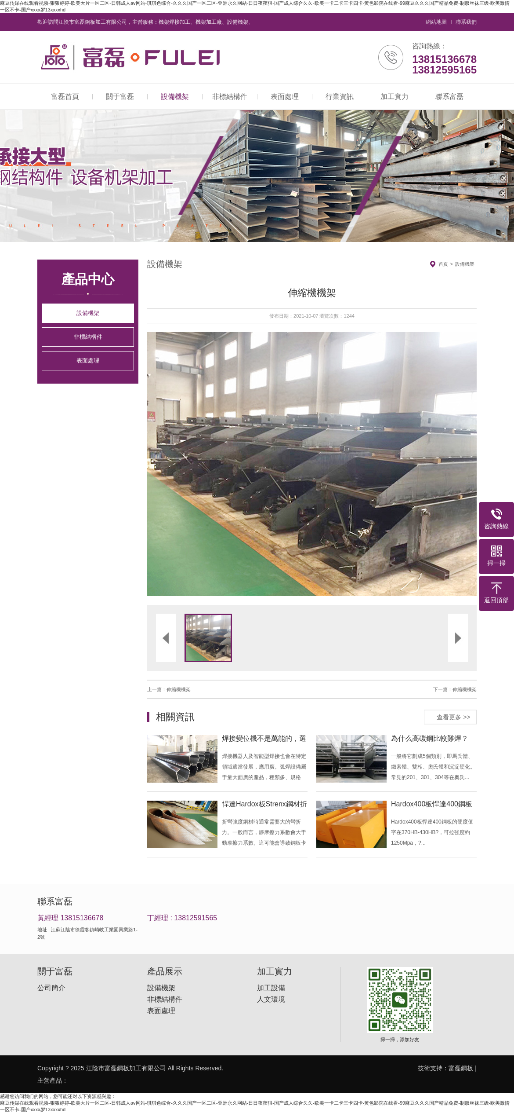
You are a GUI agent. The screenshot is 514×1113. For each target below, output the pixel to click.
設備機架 (175, 96)
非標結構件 (229, 96)
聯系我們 (466, 22)
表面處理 (285, 96)
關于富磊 (120, 96)
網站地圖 (436, 22)
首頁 (443, 264)
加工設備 (271, 988)
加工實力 (394, 96)
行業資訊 (340, 96)
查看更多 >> (453, 716)
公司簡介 (51, 988)
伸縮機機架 (179, 689)
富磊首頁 (65, 96)
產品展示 (164, 971)
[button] (229, 464)
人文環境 (271, 999)
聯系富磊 (449, 96)
